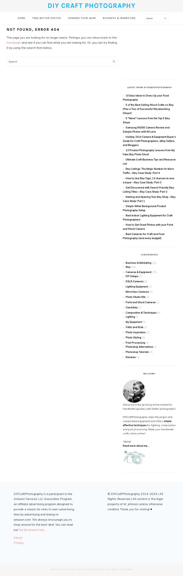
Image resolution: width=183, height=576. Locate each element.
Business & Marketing (138, 262)
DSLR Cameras (135, 281)
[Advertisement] (149, 49)
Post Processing (135, 342)
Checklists (132, 307)
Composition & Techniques (141, 312)
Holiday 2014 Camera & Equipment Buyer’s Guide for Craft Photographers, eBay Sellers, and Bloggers (149, 141)
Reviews (131, 357)
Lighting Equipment (137, 286)
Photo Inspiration (136, 332)
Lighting (130, 316)
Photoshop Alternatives (139, 346)
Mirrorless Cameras (137, 291)
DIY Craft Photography (91, 5)
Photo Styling (133, 337)
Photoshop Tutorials (137, 352)
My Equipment (134, 322)
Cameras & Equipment (139, 272)
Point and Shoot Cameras (141, 302)
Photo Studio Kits (136, 297)
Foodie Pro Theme (121, 569)
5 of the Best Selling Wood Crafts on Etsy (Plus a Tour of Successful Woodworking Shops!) (148, 109)
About (18, 537)
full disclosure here (31, 530)
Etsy (128, 266)
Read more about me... (136, 445)
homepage (14, 42)
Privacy (19, 543)
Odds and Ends (135, 327)
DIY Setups (132, 276)
